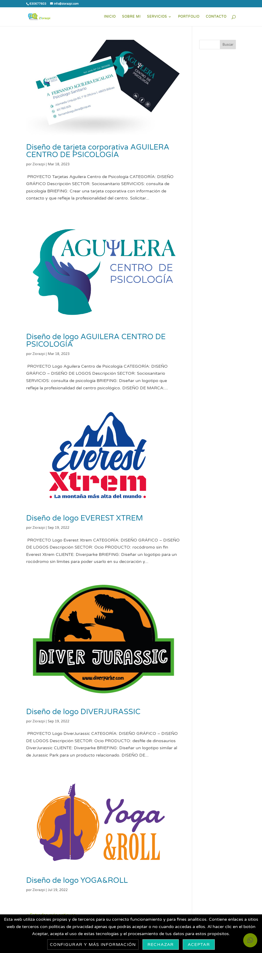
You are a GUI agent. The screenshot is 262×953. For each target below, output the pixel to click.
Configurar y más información (93, 944)
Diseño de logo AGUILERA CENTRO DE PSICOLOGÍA (96, 340)
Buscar (227, 45)
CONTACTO (216, 17)
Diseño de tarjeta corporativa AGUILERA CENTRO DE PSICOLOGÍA (97, 151)
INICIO (110, 17)
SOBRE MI (131, 17)
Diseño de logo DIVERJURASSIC (83, 711)
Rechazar (160, 944)
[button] (250, 940)
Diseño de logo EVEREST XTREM (84, 518)
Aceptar (199, 944)
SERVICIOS (157, 17)
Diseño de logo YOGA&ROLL (77, 880)
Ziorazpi (38, 164)
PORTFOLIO (188, 17)
